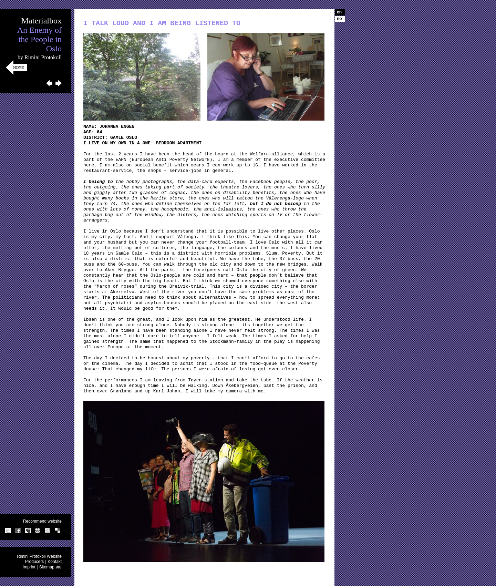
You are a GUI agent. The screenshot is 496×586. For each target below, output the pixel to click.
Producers (34, 561)
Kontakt (55, 561)
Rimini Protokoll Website (39, 556)
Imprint (29, 567)
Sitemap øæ (50, 567)
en (339, 12)
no (339, 18)
